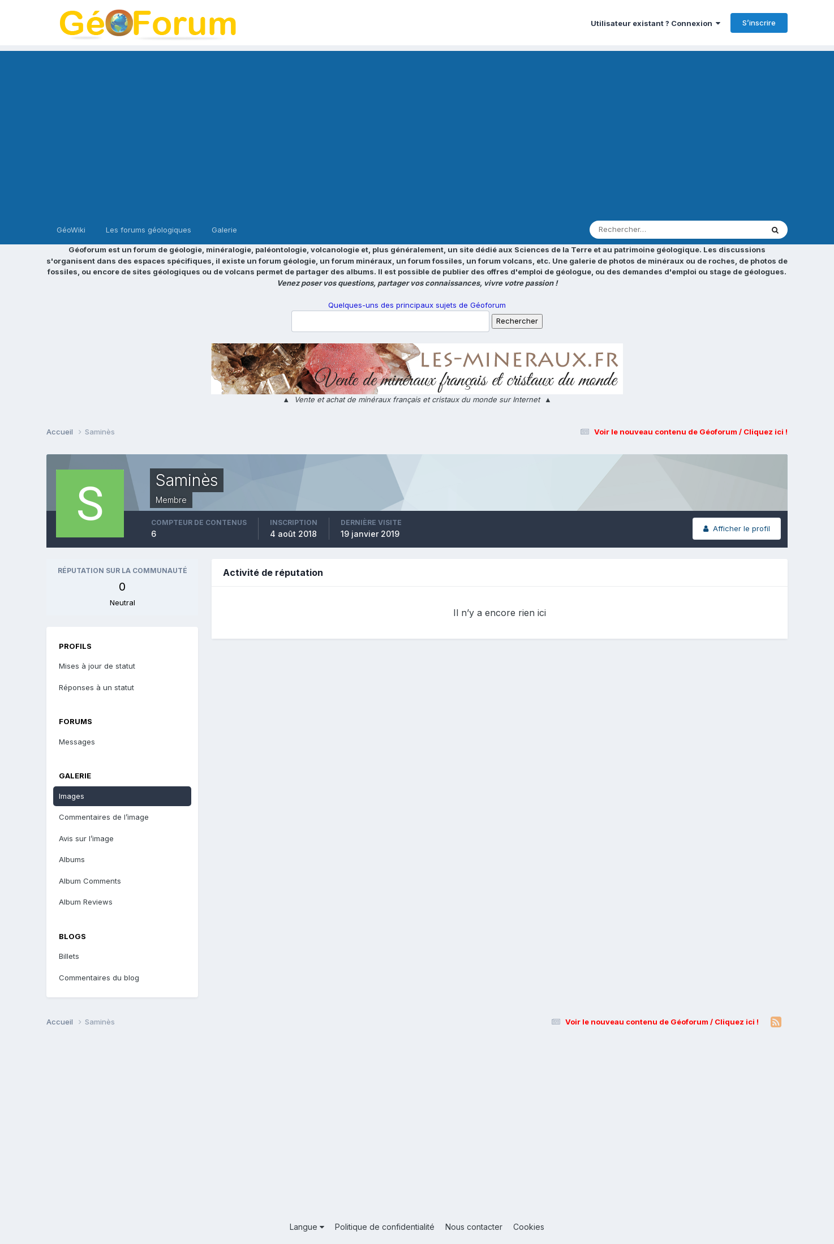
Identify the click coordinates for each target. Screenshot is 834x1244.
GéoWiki (71, 229)
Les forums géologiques (148, 229)
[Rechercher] (629, 230)
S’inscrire (759, 22)
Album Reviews (86, 901)
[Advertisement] (417, 130)
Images (71, 795)
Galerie (224, 229)
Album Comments (90, 880)
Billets (69, 956)
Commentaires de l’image (104, 816)
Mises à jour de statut (97, 665)
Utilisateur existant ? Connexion (655, 23)
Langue (307, 1227)
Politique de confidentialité (385, 1227)
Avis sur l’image (86, 838)
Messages (77, 741)
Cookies (528, 1227)
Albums (72, 859)
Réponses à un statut (96, 687)
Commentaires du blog (99, 977)
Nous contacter (473, 1227)
